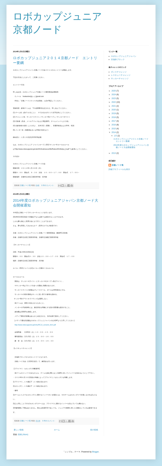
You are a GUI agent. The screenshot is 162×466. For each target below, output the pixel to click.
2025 (114, 91)
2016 (114, 125)
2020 (114, 110)
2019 (114, 113)
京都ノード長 (117, 165)
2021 (114, 106)
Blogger (95, 452)
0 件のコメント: (48, 185)
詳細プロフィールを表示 (119, 169)
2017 (114, 121)
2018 (114, 117)
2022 (114, 102)
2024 (114, 94)
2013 (114, 153)
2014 (114, 132)
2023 (114, 98)
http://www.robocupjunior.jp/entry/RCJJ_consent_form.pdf (35, 325)
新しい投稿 (18, 430)
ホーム (57, 430)
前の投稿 (94, 430)
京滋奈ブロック (118, 59)
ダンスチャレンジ (119, 72)
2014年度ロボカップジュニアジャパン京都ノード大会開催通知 (131, 146)
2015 (114, 128)
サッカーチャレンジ (119, 78)
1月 (115, 136)
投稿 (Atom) (23, 434)
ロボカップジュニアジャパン (123, 56)
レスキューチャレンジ (120, 75)
